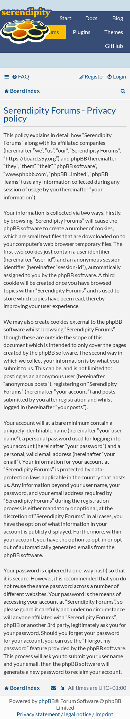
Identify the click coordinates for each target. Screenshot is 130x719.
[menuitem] (20, 76)
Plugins (81, 31)
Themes (113, 31)
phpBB (46, 700)
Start (65, 18)
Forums (50, 31)
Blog (117, 18)
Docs (91, 18)
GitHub (114, 45)
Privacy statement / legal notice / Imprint (65, 714)
